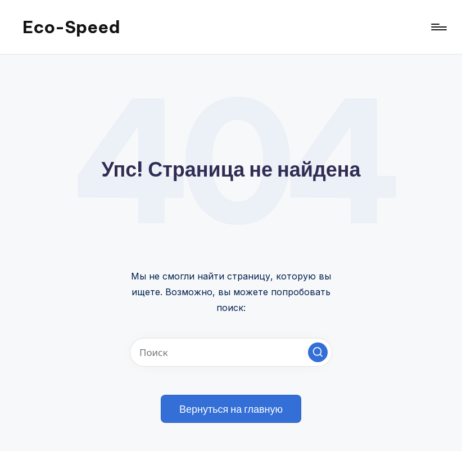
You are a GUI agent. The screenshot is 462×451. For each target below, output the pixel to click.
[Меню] (438, 27)
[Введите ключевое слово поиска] (231, 352)
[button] (318, 352)
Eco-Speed (71, 27)
